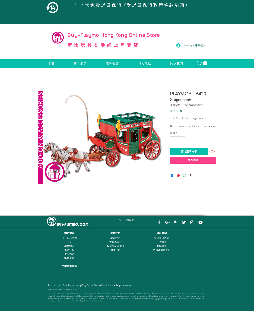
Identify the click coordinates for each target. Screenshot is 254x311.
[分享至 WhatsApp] (185, 176)
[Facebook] (159, 222)
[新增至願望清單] (212, 151)
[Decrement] (172, 139)
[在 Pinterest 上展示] (178, 176)
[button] (201, 63)
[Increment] (182, 139)
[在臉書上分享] (172, 176)
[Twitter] (183, 222)
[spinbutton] (177, 139)
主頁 (69, 242)
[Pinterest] (175, 222)
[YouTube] (200, 222)
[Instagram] (192, 222)
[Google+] (167, 222)
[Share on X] (191, 176)
